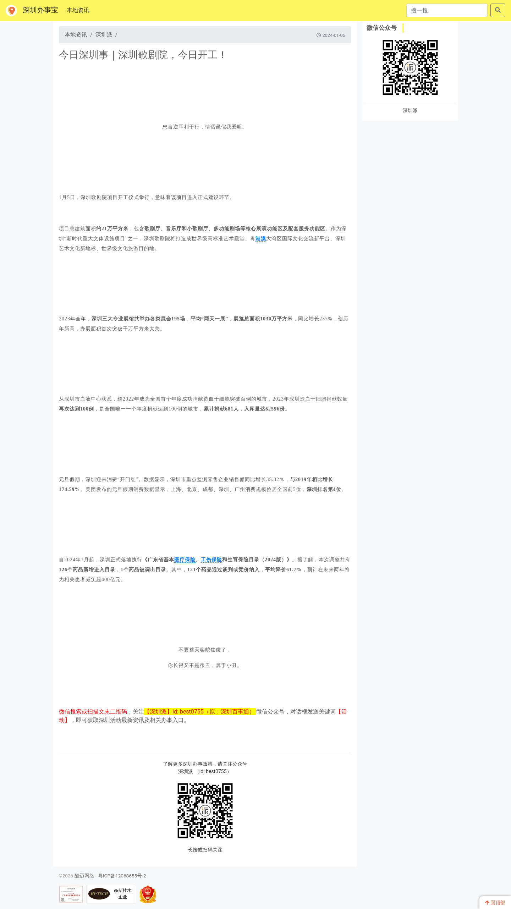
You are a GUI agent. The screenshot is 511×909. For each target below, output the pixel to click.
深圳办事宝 (32, 10)
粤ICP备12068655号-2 (122, 875)
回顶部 (495, 902)
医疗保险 (185, 559)
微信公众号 (382, 27)
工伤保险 (211, 559)
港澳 (261, 238)
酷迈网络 (84, 875)
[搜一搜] (447, 10)
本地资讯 (79, 9)
